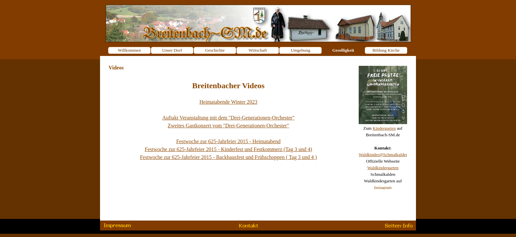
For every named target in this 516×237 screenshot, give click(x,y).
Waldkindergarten (383, 167)
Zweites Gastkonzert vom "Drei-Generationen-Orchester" (228, 125)
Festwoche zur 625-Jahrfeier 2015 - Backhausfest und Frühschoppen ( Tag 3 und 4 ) (228, 157)
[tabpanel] (383, 125)
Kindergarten (384, 128)
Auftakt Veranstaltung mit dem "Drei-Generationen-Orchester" (228, 117)
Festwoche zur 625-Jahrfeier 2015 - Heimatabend (228, 141)
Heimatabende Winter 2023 (228, 102)
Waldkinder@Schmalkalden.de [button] (386, 154)
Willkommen (129, 50)
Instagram (383, 187)
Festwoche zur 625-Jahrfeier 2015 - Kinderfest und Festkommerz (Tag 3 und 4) (228, 149)
